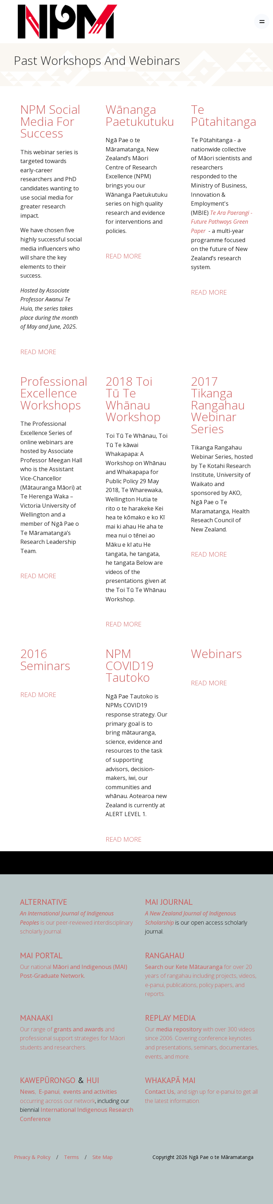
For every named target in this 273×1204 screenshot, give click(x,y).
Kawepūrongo (47, 1080)
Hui (92, 1080)
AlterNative (43, 902)
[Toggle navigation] (261, 21)
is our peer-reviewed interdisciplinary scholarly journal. (76, 922)
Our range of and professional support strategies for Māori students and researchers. (72, 1038)
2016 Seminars (45, 659)
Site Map (102, 1157)
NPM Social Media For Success (50, 121)
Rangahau (164, 955)
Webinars (216, 653)
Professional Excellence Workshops (53, 393)
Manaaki (36, 1018)
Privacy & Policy (32, 1157)
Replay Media (170, 1018)
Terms (71, 1157)
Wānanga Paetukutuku (140, 115)
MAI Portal (41, 955)
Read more (38, 351)
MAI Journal (169, 902)
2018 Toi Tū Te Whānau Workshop (133, 399)
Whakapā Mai (170, 1080)
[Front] (50, 21)
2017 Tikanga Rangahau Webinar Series (218, 405)
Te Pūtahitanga (223, 115)
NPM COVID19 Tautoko (130, 665)
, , (41, 1092)
